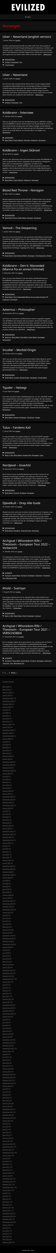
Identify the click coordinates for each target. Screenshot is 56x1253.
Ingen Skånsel (18, 140)
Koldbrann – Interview (18, 113)
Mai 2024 (6, 747)
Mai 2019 (6, 921)
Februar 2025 (7, 724)
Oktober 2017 (7, 976)
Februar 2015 (7, 1069)
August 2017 (7, 982)
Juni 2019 (6, 918)
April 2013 (6, 1132)
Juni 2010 (6, 1231)
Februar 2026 (7, 692)
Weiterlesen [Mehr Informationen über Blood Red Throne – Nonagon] (48, 210)
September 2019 (8, 910)
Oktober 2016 (7, 1011)
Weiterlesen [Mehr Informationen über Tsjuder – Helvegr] (7, 410)
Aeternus (8, 337)
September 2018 (8, 944)
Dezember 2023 (8, 762)
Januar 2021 (7, 863)
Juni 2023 (6, 779)
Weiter (14, 673)
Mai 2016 (6, 1025)
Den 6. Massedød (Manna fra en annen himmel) (29, 297)
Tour (4, 578)
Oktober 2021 (7, 837)
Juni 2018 (6, 953)
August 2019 (7, 912)
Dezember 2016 (8, 1005)
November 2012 (8, 1147)
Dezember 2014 (8, 1074)
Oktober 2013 (7, 1115)
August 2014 (7, 1086)
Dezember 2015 (8, 1040)
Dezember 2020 (8, 866)
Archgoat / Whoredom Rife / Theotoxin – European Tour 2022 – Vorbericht (26, 544)
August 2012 (7, 1155)
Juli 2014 (5, 1089)
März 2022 (6, 823)
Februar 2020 (7, 895)
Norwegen (15, 62)
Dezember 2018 (8, 936)
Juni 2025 (6, 713)
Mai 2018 (6, 956)
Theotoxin (46, 576)
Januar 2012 (7, 1176)
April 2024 (6, 750)
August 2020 (7, 878)
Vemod (49, 256)
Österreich (38, 576)
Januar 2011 (7, 1210)
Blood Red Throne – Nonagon (23, 190)
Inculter (16, 378)
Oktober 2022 (7, 802)
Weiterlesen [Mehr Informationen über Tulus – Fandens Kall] (13, 447)
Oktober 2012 (7, 1150)
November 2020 (8, 869)
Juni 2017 (6, 988)
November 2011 (8, 1182)
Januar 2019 (7, 933)
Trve (20, 62)
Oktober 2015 (7, 1046)
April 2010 (6, 1237)
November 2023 (8, 765)
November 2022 (8, 800)
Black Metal (9, 140)
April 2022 (6, 820)
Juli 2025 (5, 710)
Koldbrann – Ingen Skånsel (21, 150)
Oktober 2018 (7, 941)
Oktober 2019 (7, 907)
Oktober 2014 (7, 1080)
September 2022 (8, 805)
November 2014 (8, 1077)
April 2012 (6, 1167)
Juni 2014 (6, 1092)
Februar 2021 (7, 860)
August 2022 (7, 808)
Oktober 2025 (7, 704)
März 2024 (6, 753)
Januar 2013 (7, 1141)
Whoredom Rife (11, 578)
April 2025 (6, 719)
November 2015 (8, 1043)
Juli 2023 (5, 776)
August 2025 (7, 707)
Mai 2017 (6, 991)
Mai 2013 (6, 1129)
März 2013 (6, 1135)
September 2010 (8, 1222)
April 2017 (6, 993)
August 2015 (7, 1051)
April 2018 (6, 959)
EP (47, 297)
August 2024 (7, 739)
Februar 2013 (7, 1138)
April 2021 (6, 855)
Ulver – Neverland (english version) (27, 37)
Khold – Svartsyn (14, 588)
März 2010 (6, 1239)
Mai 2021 (6, 852)
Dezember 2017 (8, 970)
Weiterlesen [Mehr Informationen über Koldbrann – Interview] (7, 132)
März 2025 (6, 721)
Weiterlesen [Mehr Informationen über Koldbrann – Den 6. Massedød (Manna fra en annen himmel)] (27, 289)
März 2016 (6, 1031)
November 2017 (8, 973)
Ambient (8, 62)
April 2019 (6, 924)
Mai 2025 (6, 716)
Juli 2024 (5, 742)
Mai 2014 (6, 1095)
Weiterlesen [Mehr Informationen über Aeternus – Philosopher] (31, 329)
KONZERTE (8, 573)
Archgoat (8, 576)
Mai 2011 (6, 1199)
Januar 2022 (7, 828)
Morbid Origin (24, 378)
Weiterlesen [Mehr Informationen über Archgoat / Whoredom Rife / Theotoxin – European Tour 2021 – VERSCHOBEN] (47, 653)
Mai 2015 (6, 1060)
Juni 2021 (6, 849)
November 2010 (8, 1216)
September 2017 (8, 979)
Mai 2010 (6, 1234)
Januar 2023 (7, 794)
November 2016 (8, 1008)
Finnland (24, 576)
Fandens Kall (27, 455)
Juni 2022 (6, 814)
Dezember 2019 (8, 901)
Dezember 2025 (8, 698)
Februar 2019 (7, 930)
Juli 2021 (5, 846)
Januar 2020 (7, 898)
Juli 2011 (5, 1193)
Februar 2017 (7, 999)
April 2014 (6, 1098)
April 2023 (6, 785)
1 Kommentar (9, 65)
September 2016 (8, 1014)
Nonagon (30, 218)
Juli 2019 (5, 915)
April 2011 (6, 1202)
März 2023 (6, 788)
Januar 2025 (7, 727)
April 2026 (6, 687)
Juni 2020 (6, 883)
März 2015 (6, 1066)
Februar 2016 (7, 1034)
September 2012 (8, 1153)
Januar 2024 (7, 759)
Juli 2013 (5, 1124)
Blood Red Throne (11, 218)
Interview (27, 140)
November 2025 (8, 701)
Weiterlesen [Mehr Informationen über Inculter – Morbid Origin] (24, 370)
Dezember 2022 (8, 797)
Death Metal (22, 218)
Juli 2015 (5, 1054)
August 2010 (7, 1225)
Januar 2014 (7, 1106)
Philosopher (7, 340)
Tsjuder (37, 417)
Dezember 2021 (8, 831)
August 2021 (7, 843)
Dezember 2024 (8, 730)
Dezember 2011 (8, 1179)
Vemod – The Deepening (20, 228)
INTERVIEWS (9, 138)
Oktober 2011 (7, 1184)
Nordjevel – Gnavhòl (17, 465)
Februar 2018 (7, 964)
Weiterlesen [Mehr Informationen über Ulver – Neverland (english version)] (47, 54)
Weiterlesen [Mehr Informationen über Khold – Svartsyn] (17, 608)
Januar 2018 (7, 967)
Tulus (41, 455)
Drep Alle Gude (26, 531)
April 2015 (6, 1063)
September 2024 (8, 736)
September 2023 (8, 771)
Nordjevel (23, 493)
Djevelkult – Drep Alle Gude (21, 503)
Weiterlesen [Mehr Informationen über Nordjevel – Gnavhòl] (42, 485)
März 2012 (6, 1170)
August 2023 (7, 774)
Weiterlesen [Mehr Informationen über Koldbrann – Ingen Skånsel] (13, 172)
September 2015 (8, 1048)
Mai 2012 (6, 1164)
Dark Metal (24, 337)
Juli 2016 (5, 1019)
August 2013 (7, 1121)
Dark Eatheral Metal (20, 256)
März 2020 (6, 892)
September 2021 (8, 840)
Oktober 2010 (7, 1219)
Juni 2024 (6, 745)
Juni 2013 (6, 1127)
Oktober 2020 (7, 872)
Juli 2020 (5, 881)
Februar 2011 (7, 1208)
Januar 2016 (7, 1037)
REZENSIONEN (10, 60)
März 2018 (6, 962)
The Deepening (40, 256)
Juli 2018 (5, 950)
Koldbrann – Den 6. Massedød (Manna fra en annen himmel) (23, 267)
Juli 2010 (5, 1228)
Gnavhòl (16, 493)
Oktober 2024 (7, 733)
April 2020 (6, 889)
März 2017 (6, 996)
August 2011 (7, 1190)
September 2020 (8, 875)
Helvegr (16, 417)
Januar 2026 (7, 695)
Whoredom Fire (19, 663)
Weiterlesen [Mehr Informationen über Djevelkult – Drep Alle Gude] (18, 523)
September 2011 (8, 1187)
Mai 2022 (6, 817)
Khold (24, 616)
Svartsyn (38, 616)
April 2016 (6, 1028)
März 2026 (6, 690)
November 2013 (8, 1112)
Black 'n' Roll (9, 455)
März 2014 (6, 1101)
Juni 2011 (6, 1196)
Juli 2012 (5, 1158)
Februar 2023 (7, 791)
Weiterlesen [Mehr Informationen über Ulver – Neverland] (39, 95)
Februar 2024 (7, 756)
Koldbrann (34, 140)
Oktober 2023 (7, 768)
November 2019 (8, 904)
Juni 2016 (6, 1022)
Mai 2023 (6, 782)
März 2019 (6, 927)
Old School (30, 417)
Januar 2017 (7, 1002)
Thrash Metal (42, 378)
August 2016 (7, 1017)
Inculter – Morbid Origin (19, 350)
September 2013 (8, 1118)
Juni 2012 (6, 1161)
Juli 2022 (5, 811)
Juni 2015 (6, 1057)
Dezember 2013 (8, 1109)
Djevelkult (16, 531)
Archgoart (8, 661)
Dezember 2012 (8, 1144)
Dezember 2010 (8, 1213)
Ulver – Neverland (15, 75)
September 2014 (8, 1083)
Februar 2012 (7, 1173)
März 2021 (6, 857)
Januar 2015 (7, 1072)
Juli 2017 (5, 985)
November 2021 (8, 834)
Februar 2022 (7, 826)
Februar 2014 (7, 1103)
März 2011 (6, 1205)
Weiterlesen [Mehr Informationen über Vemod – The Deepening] (40, 248)
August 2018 (7, 947)
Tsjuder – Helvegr (15, 388)
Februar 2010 (7, 1242)
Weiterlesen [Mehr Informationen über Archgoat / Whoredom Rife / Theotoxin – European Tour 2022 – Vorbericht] (46, 568)
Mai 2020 (6, 886)
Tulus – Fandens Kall (17, 427)
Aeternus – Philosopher (19, 310)
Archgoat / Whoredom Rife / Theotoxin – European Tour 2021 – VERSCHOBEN (26, 629)
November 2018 (8, 938)
